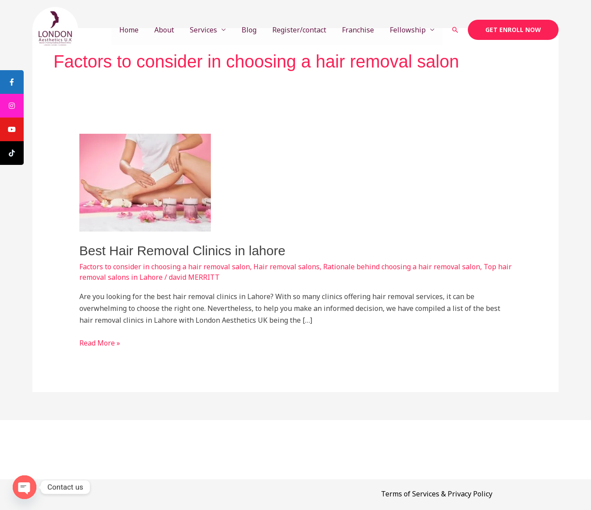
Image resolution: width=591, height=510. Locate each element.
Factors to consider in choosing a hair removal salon (164, 266)
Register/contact (304, 30)
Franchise (361, 30)
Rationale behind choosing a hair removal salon (401, 266)
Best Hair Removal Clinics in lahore (182, 250)
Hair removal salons (286, 266)
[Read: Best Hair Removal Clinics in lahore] (145, 182)
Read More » (99, 342)
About (174, 30)
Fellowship (409, 30)
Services (211, 30)
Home (140, 30)
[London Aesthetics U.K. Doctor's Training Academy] (55, 29)
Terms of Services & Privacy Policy (436, 494)
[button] (455, 30)
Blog (255, 30)
